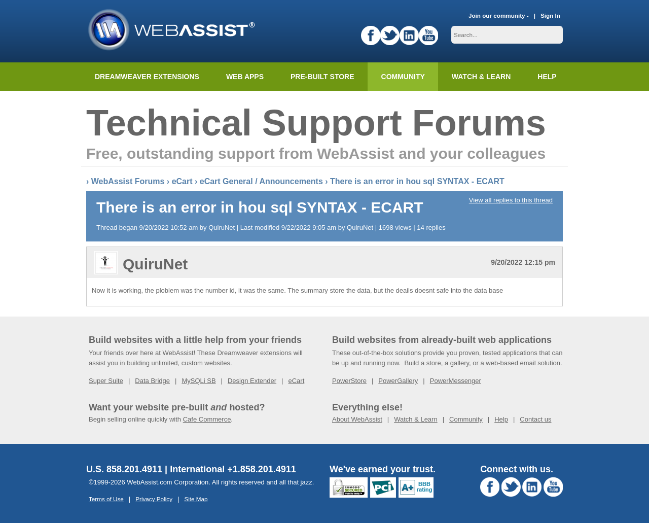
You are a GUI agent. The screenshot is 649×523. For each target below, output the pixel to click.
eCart (182, 181)
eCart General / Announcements (261, 181)
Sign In (550, 15)
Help (501, 419)
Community (403, 77)
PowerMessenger (455, 381)
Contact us (535, 419)
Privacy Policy (153, 499)
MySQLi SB (198, 381)
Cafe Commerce (207, 419)
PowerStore (349, 381)
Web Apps (245, 77)
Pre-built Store (322, 77)
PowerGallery (398, 381)
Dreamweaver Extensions (147, 77)
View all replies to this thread (511, 200)
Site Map (195, 499)
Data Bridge (152, 381)
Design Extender (252, 381)
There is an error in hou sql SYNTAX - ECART (417, 181)
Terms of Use (106, 499)
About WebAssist (357, 419)
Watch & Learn (481, 77)
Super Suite (106, 381)
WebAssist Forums (128, 181)
